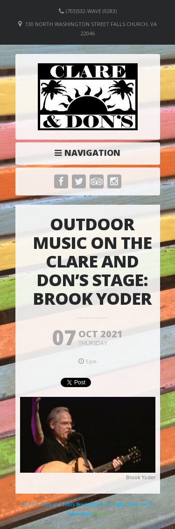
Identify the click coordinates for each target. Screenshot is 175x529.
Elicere (101, 513)
